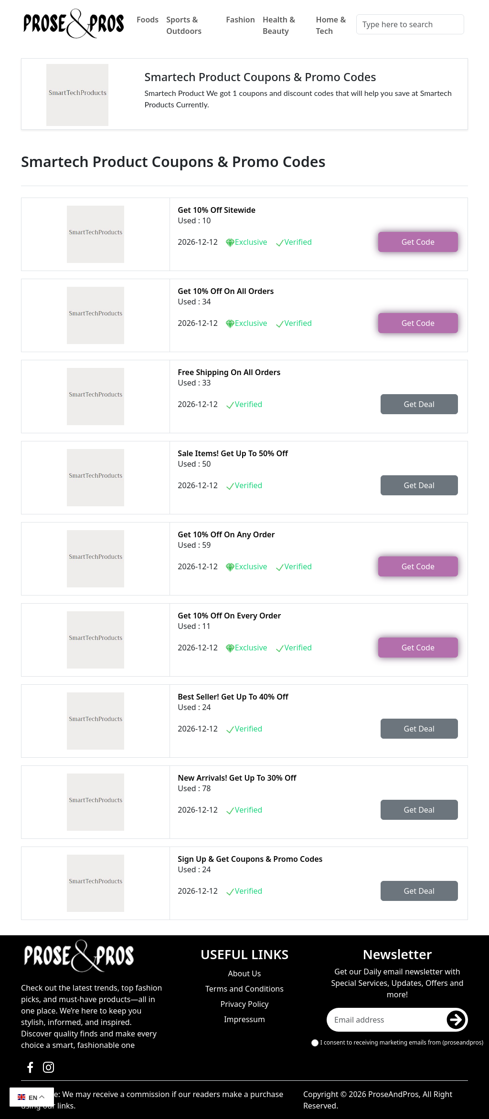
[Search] (410, 24)
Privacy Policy (245, 1004)
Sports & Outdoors (184, 25)
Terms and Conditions (244, 988)
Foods (148, 19)
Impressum (244, 1019)
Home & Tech (331, 25)
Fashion (240, 19)
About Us (244, 973)
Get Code (418, 242)
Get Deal (419, 404)
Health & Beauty (279, 25)
